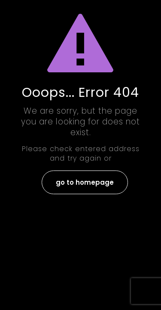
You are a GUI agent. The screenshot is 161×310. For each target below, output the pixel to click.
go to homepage (85, 182)
